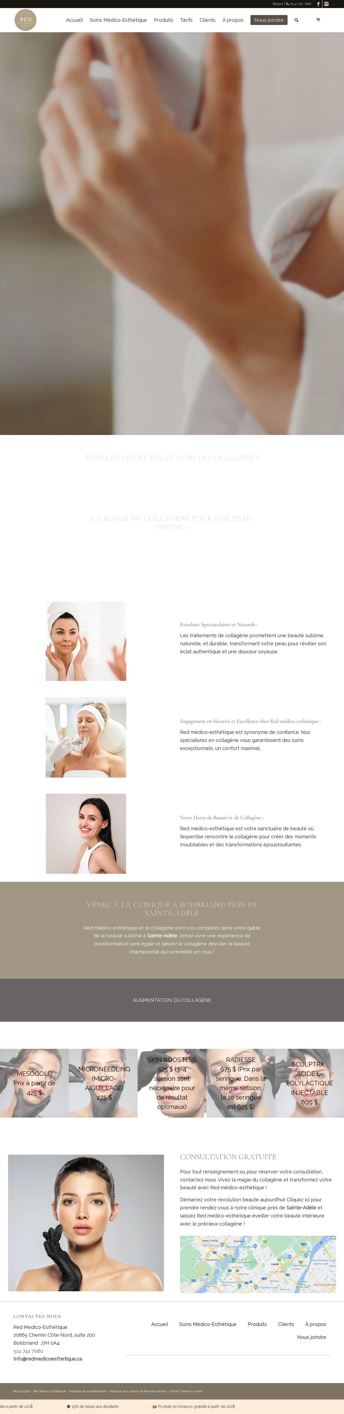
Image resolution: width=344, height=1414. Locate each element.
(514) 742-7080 (298, 4)
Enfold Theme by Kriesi (186, 1391)
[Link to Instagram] (326, 4)
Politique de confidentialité (87, 1391)
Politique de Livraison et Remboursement (138, 1391)
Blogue (278, 4)
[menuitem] (74, 20)
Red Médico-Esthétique (49, 1391)
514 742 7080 (28, 1351)
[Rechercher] (296, 20)
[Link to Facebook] (318, 4)
